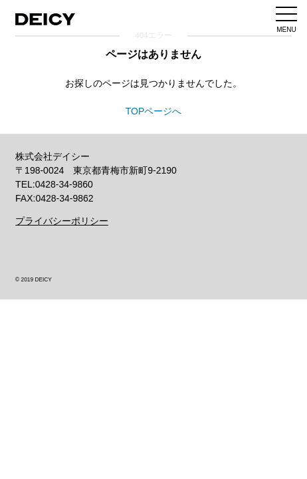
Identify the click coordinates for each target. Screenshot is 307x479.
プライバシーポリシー (61, 221)
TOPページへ (154, 111)
